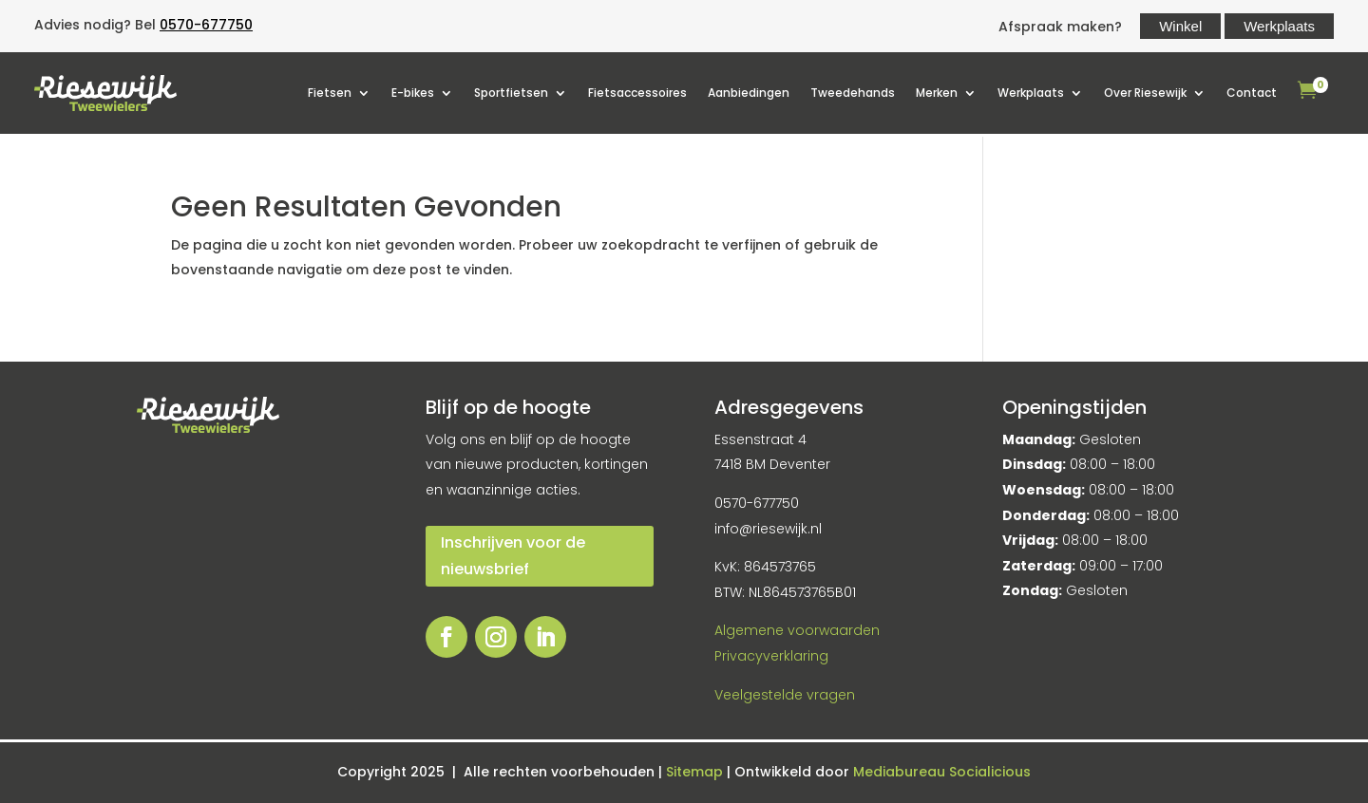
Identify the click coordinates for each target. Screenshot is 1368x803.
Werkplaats (1279, 26)
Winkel (1180, 26)
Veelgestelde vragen (784, 694)
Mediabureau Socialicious (942, 771)
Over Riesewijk (1145, 92)
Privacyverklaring (771, 655)
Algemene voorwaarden (797, 630)
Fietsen (330, 92)
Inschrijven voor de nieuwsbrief (513, 555)
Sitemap (696, 771)
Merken (937, 92)
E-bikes (412, 92)
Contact (1251, 92)
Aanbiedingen (748, 92)
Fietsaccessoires (637, 92)
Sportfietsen (511, 92)
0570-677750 (206, 24)
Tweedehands (852, 92)
